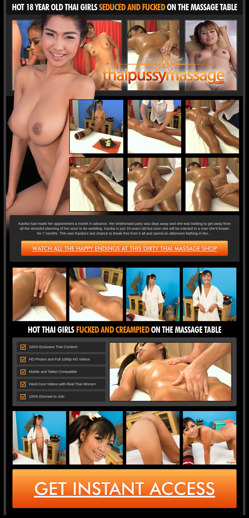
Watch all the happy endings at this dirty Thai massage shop (124, 248)
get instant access (124, 490)
